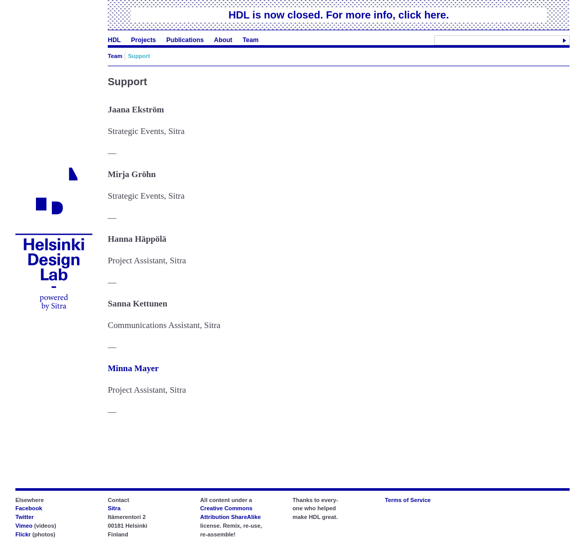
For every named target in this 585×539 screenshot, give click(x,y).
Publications (185, 40)
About (223, 40)
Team (251, 40)
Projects (143, 40)
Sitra (114, 508)
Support (139, 56)
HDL (114, 40)
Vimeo (23, 526)
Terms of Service (408, 500)
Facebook (28, 508)
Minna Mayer (133, 368)
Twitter (24, 517)
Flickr (23, 534)
